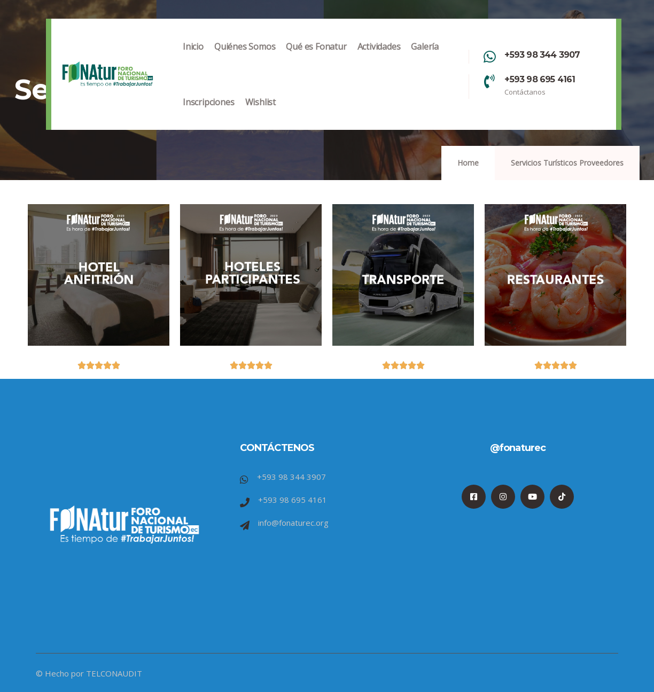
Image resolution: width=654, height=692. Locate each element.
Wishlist (260, 113)
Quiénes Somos (244, 57)
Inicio (193, 57)
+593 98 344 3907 (542, 55)
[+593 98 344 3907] (489, 57)
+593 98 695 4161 (539, 79)
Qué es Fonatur (316, 57)
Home (468, 163)
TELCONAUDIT (114, 673)
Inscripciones (208, 113)
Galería (425, 57)
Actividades (379, 57)
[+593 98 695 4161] (489, 81)
